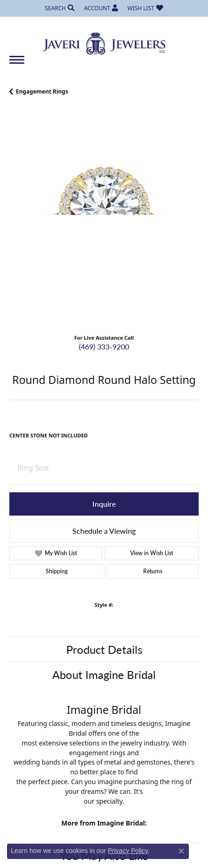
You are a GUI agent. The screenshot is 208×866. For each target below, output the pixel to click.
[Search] (60, 8)
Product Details (104, 649)
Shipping (57, 571)
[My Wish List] (145, 8)
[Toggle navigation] (17, 64)
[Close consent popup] (181, 851)
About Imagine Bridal (104, 674)
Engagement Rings (42, 91)
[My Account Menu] (101, 8)
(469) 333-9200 (104, 346)
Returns (152, 571)
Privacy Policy (128, 850)
